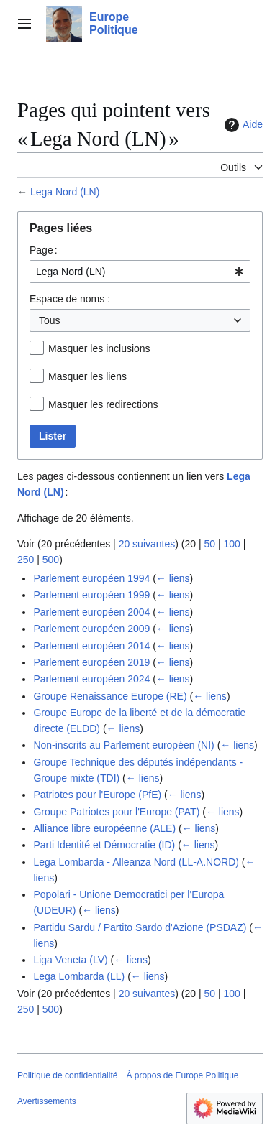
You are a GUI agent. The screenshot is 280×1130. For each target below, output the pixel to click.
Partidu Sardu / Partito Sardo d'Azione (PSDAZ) (139, 927)
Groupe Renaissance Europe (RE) (109, 696)
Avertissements (46, 1101)
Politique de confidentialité (67, 1075)
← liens (173, 578)
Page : (44, 250)
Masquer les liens (87, 376)
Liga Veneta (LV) (70, 959)
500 (50, 559)
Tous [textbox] (49, 320)
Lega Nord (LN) (65, 192)
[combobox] (140, 271)
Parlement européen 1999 (91, 595)
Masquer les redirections (103, 404)
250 (25, 559)
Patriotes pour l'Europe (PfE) (97, 794)
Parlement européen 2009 (91, 628)
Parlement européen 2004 (91, 612)
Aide (242, 125)
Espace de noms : (70, 299)
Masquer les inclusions (99, 348)
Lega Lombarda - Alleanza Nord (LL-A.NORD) (136, 862)
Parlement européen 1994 (91, 578)
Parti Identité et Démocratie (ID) (104, 845)
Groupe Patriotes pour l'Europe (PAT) (116, 812)
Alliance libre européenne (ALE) (104, 828)
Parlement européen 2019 (91, 662)
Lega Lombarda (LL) (79, 976)
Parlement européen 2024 (91, 679)
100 (231, 544)
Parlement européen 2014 (91, 646)
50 (209, 544)
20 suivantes (147, 544)
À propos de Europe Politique (182, 1075)
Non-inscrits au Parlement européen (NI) (123, 745)
